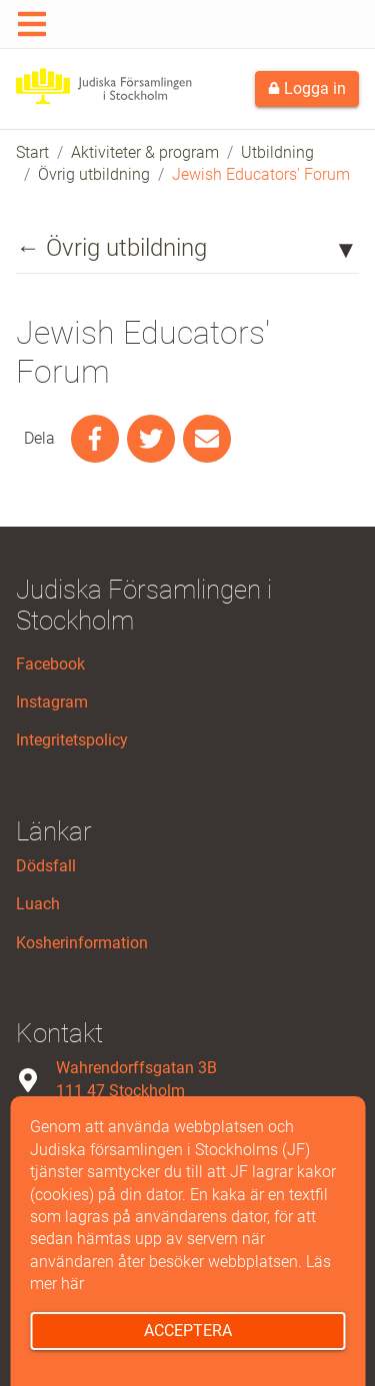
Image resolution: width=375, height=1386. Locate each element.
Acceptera (188, 1330)
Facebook (50, 664)
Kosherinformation (82, 942)
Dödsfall (46, 865)
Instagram (52, 702)
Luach (38, 903)
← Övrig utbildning (111, 248)
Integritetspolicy (72, 739)
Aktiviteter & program (145, 152)
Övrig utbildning (94, 174)
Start (32, 152)
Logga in (307, 88)
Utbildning (277, 152)
